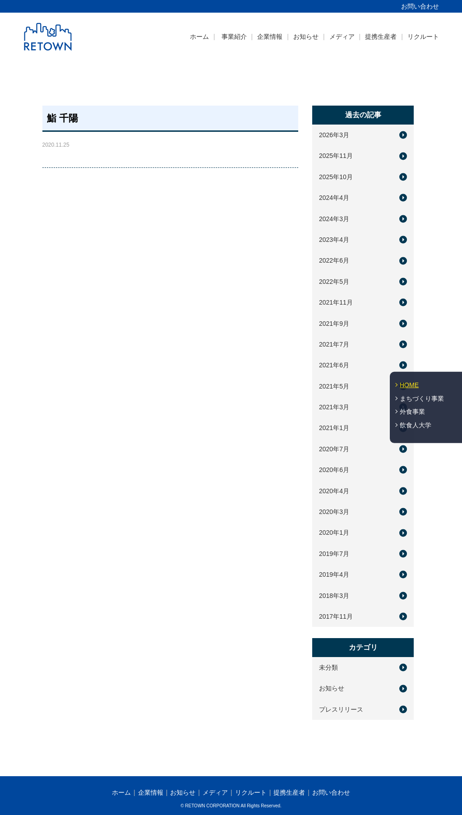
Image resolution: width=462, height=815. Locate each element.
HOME (409, 385)
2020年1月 (334, 532)
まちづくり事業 (422, 398)
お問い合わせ (420, 6)
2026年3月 (334, 135)
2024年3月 (334, 218)
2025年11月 (336, 155)
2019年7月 (334, 553)
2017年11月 (336, 616)
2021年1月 (334, 427)
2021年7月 (334, 344)
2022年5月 (334, 281)
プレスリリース (341, 709)
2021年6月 (334, 365)
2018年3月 (334, 595)
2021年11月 (336, 302)
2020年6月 (334, 469)
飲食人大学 (415, 425)
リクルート (423, 36)
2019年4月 (334, 574)
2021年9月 (334, 323)
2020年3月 (334, 511)
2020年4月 (334, 491)
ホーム (199, 36)
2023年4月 (334, 239)
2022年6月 (334, 260)
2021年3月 (334, 407)
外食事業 (412, 411)
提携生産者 (381, 36)
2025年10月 (336, 177)
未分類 (328, 667)
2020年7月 (334, 449)
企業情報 (269, 36)
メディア (342, 36)
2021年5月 (334, 386)
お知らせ (306, 36)
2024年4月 (334, 197)
